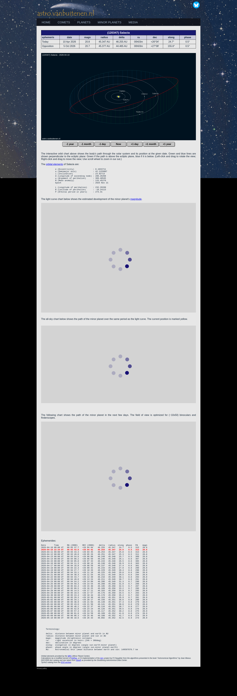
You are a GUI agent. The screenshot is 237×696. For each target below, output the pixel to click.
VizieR (78, 686)
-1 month (86, 144)
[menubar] (89, 22)
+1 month (150, 144)
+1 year (167, 144)
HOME (46, 22)
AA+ (102, 684)
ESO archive (66, 688)
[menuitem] (46, 22)
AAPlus (74, 684)
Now (118, 144)
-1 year (70, 144)
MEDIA (133, 22)
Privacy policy (42, 694)
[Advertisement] (217, 71)
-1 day (102, 144)
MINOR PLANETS (109, 22)
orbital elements (54, 164)
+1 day (134, 144)
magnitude (136, 204)
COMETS (64, 22)
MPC (70, 682)
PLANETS (83, 22)
